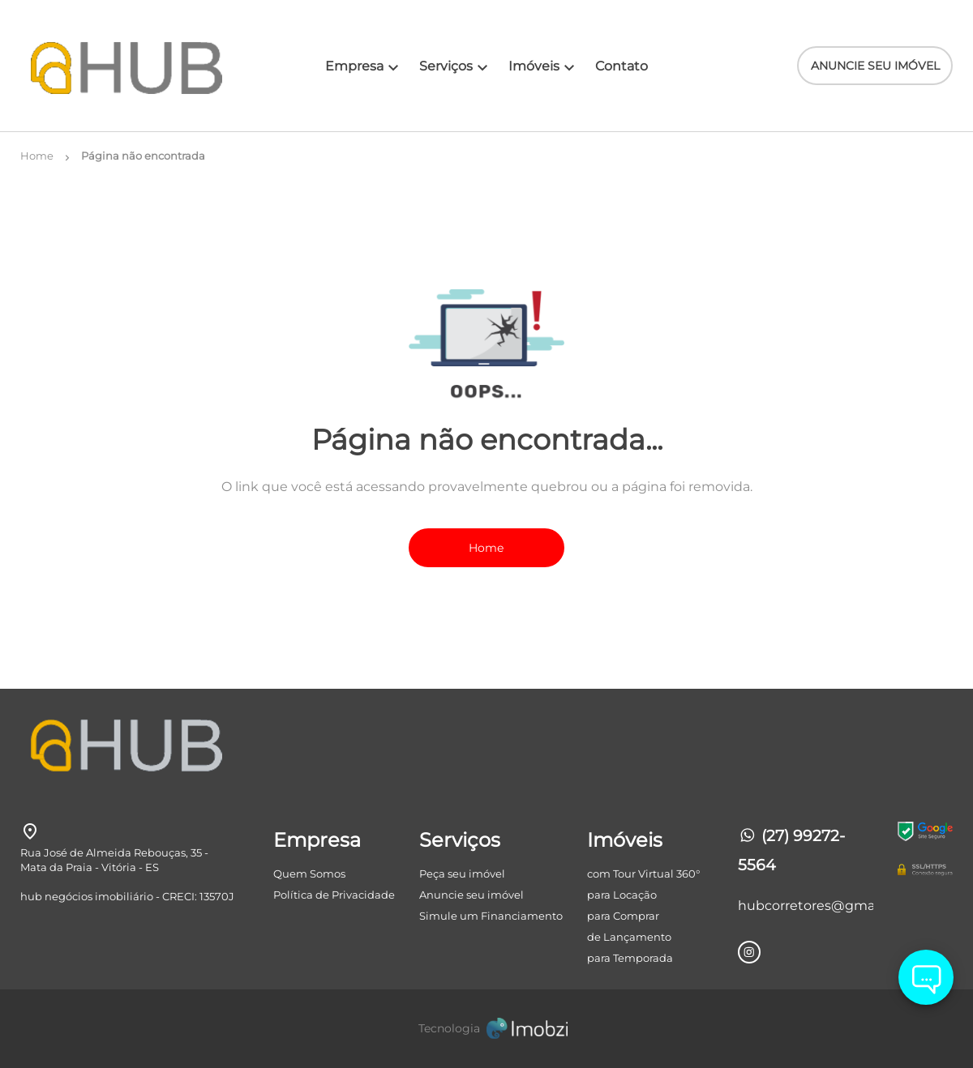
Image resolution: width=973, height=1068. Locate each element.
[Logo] (98, 65)
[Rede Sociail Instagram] (749, 952)
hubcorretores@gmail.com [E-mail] (805, 905)
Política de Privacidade (334, 894)
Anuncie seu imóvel (471, 894)
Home (486, 547)
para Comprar (623, 915)
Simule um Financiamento (491, 915)
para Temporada (630, 957)
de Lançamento (629, 936)
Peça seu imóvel (462, 873)
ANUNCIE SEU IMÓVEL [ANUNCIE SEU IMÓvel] (875, 65)
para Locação (622, 894)
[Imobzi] (486, 1028)
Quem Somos (309, 873)
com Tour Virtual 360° (643, 873)
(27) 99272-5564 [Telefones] (791, 850)
